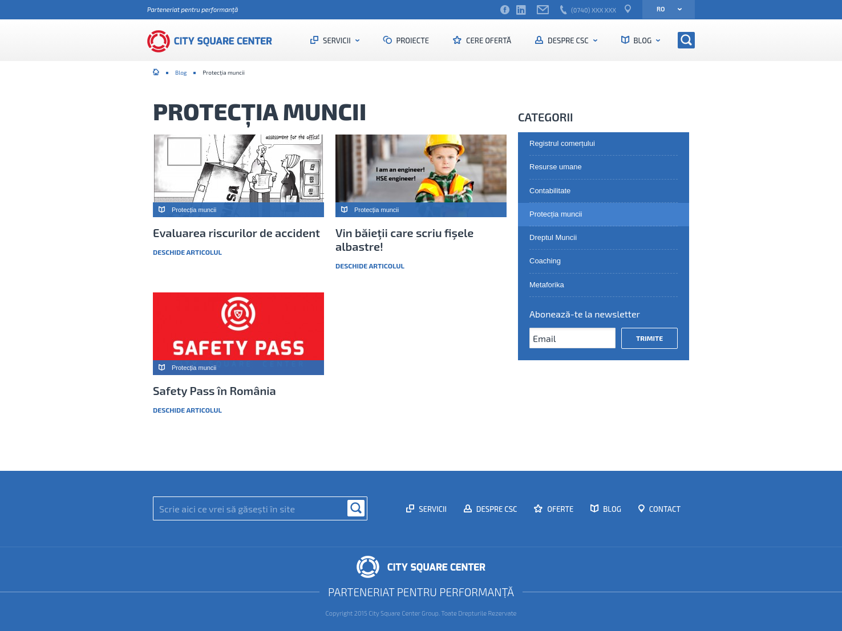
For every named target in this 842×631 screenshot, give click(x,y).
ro (665, 9)
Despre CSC (568, 40)
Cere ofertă (487, 40)
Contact (664, 509)
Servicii (336, 40)
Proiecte (412, 40)
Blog (642, 40)
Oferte (559, 509)
